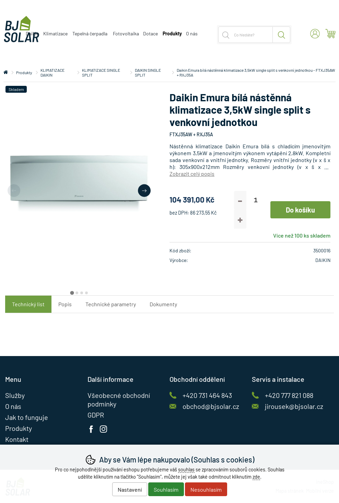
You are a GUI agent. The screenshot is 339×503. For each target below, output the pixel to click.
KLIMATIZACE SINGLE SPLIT (101, 72)
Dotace (150, 33)
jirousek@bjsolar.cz (294, 406)
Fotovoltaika (126, 33)
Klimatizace (55, 33)
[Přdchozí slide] (14, 190)
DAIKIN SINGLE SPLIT (148, 72)
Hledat (281, 34)
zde (256, 477)
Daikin (32, 33)
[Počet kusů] (255, 200)
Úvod (5, 72)
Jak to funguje (26, 417)
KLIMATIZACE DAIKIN (52, 72)
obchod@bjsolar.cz (211, 406)
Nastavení (130, 489)
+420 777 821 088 (289, 395)
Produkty (24, 72)
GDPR (95, 415)
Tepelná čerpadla (89, 33)
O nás (192, 33)
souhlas (186, 469)
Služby (15, 395)
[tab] (72, 293)
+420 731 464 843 (207, 395)
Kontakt (16, 439)
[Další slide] (144, 190)
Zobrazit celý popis (192, 173)
